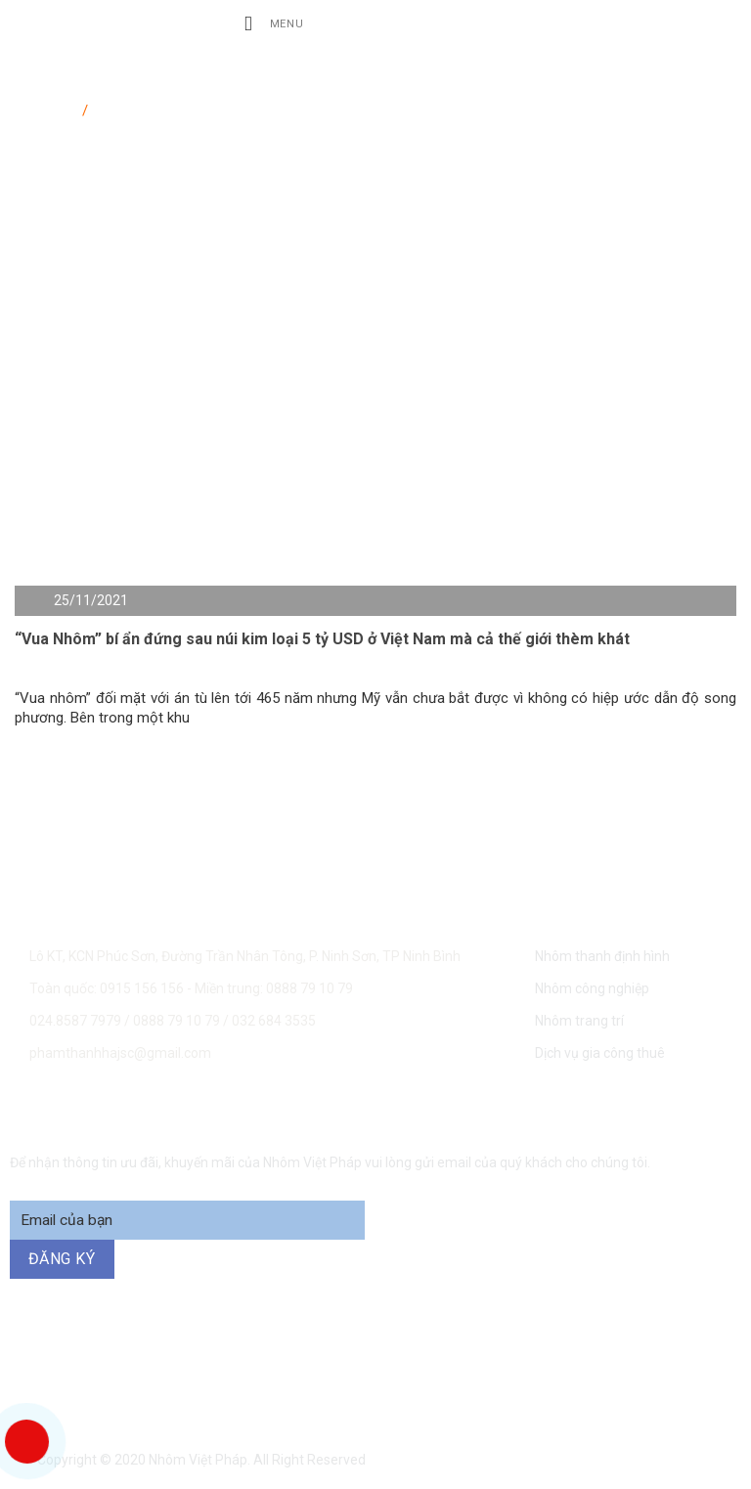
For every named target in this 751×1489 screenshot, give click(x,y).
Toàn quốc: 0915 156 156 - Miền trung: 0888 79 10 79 (191, 988)
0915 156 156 (198, 1358)
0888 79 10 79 (178, 1021)
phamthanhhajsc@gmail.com (120, 1053)
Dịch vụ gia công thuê (600, 1053)
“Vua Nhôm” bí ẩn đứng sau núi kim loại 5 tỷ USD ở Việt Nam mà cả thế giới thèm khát (322, 639)
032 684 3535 (274, 1021)
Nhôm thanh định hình (602, 956)
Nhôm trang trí (579, 1021)
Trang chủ (46, 106)
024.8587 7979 (75, 1021)
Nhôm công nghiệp (592, 988)
